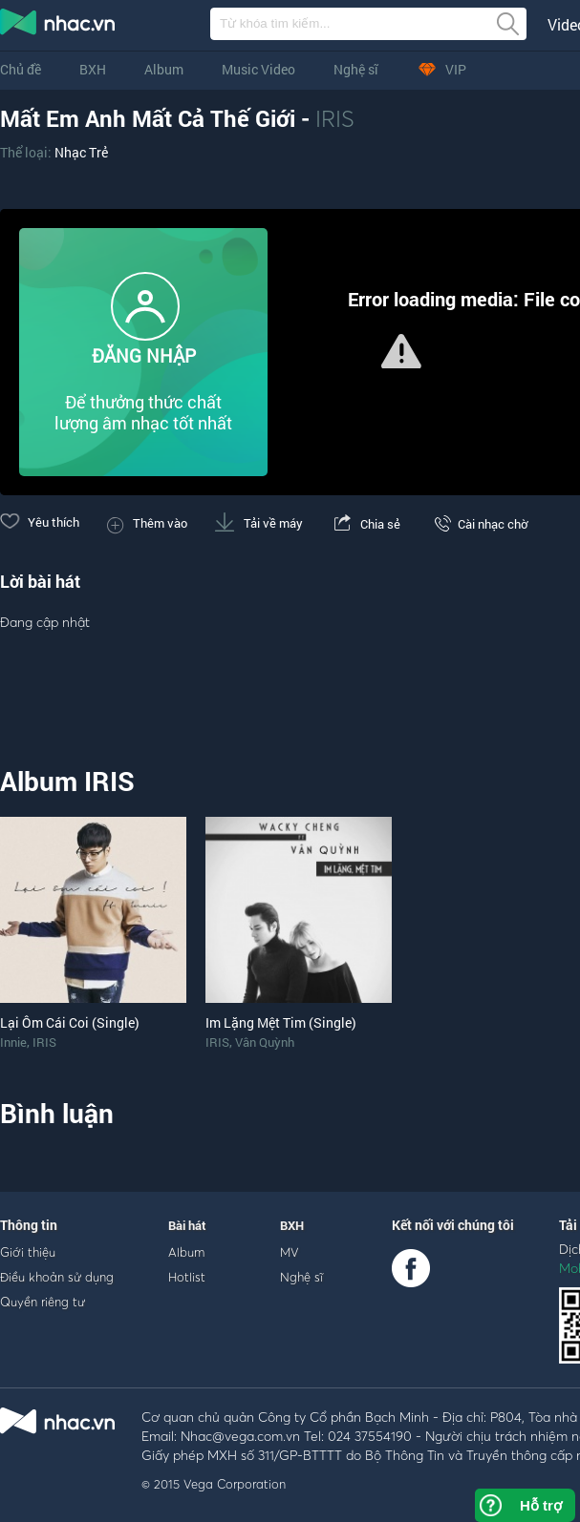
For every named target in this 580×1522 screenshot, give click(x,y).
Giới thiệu (27, 1252)
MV (289, 1252)
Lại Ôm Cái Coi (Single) (70, 1022)
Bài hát (187, 1225)
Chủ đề (20, 69)
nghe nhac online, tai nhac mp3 (58, 26)
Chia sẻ (365, 523)
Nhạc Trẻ (81, 152)
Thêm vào (147, 523)
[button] (401, 351)
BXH (92, 69)
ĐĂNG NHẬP (144, 355)
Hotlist (186, 1276)
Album (163, 69)
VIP (441, 69)
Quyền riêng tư (42, 1301)
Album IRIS (67, 781)
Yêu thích (39, 522)
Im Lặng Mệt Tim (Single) (280, 1022)
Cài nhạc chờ (477, 523)
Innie (13, 1042)
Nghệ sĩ (355, 69)
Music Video (258, 69)
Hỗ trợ (541, 1505)
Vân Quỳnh (264, 1042)
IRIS (334, 118)
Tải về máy (259, 523)
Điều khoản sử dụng (57, 1276)
